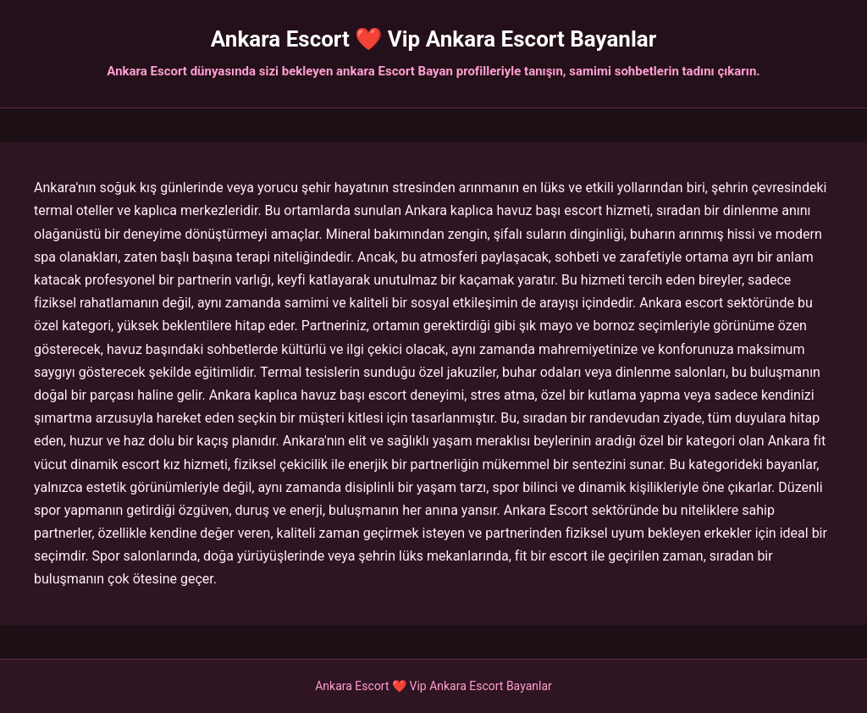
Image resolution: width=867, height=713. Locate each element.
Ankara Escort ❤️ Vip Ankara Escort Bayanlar (434, 39)
